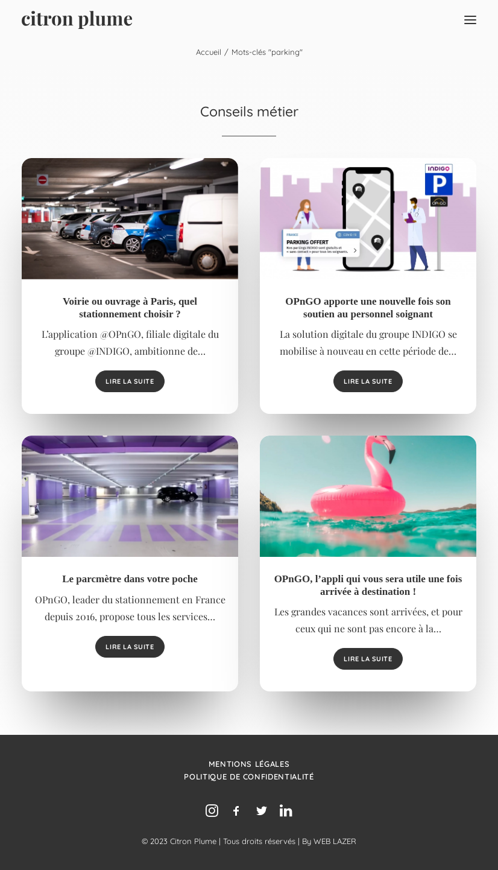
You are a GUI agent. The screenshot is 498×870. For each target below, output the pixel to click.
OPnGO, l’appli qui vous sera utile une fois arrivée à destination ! (368, 585)
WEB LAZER (335, 841)
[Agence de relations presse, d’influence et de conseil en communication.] (77, 20)
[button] (470, 20)
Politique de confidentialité (249, 776)
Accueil (208, 52)
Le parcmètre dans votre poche (130, 579)
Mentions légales (249, 764)
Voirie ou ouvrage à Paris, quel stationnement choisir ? (130, 307)
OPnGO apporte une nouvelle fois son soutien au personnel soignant (367, 307)
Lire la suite (130, 381)
